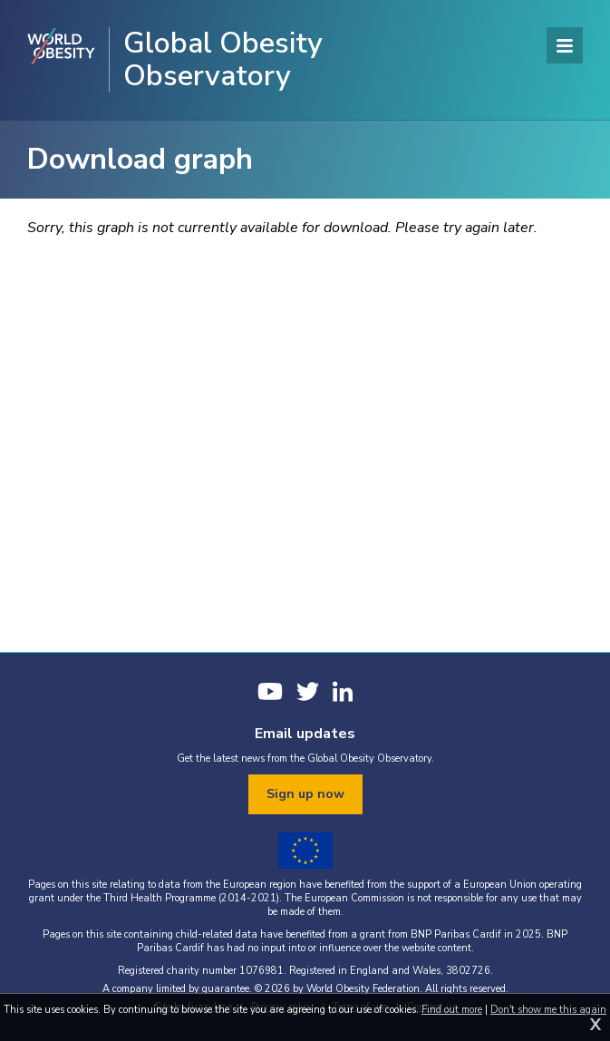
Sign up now (305, 794)
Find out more (451, 1010)
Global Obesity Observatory (223, 59)
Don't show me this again (548, 1010)
